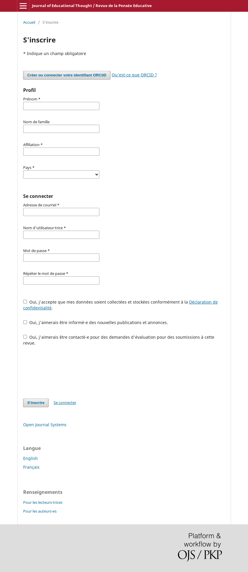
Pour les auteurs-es (40, 511)
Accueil (29, 22)
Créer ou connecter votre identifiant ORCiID (66, 75)
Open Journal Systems (45, 424)
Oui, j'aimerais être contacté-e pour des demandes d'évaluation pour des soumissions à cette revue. (118, 340)
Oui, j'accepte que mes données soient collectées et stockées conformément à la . (120, 305)
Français (31, 467)
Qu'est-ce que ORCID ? (134, 75)
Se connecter (65, 402)
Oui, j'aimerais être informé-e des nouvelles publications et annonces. (95, 322)
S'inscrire (36, 402)
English (30, 458)
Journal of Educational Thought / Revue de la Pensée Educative (92, 5)
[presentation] (67, 372)
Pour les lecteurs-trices (42, 502)
